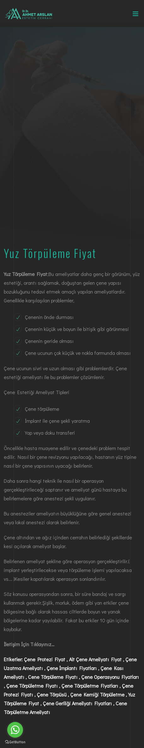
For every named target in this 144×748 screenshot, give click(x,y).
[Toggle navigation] (135, 15)
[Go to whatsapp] (15, 730)
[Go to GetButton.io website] (15, 742)
